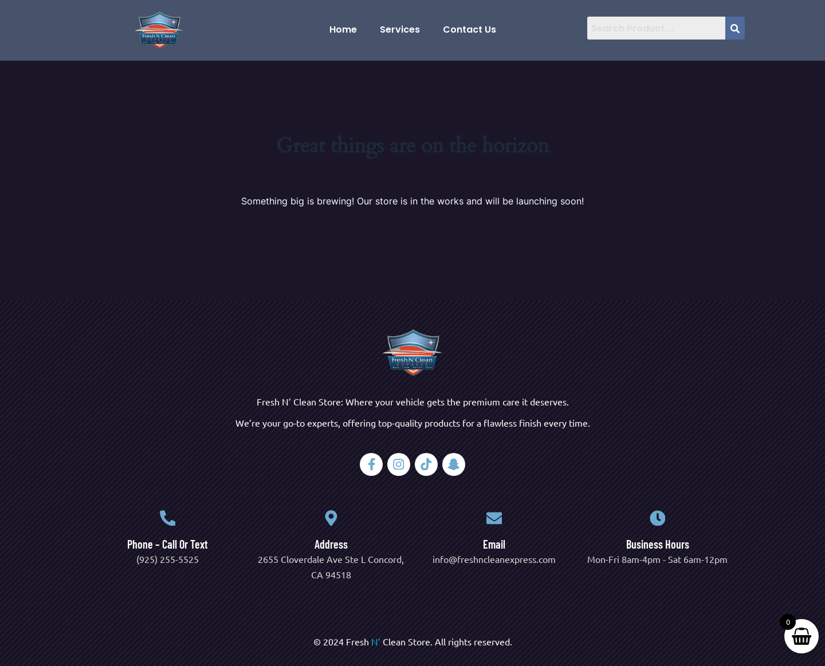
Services (400, 29)
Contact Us (469, 29)
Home (343, 29)
